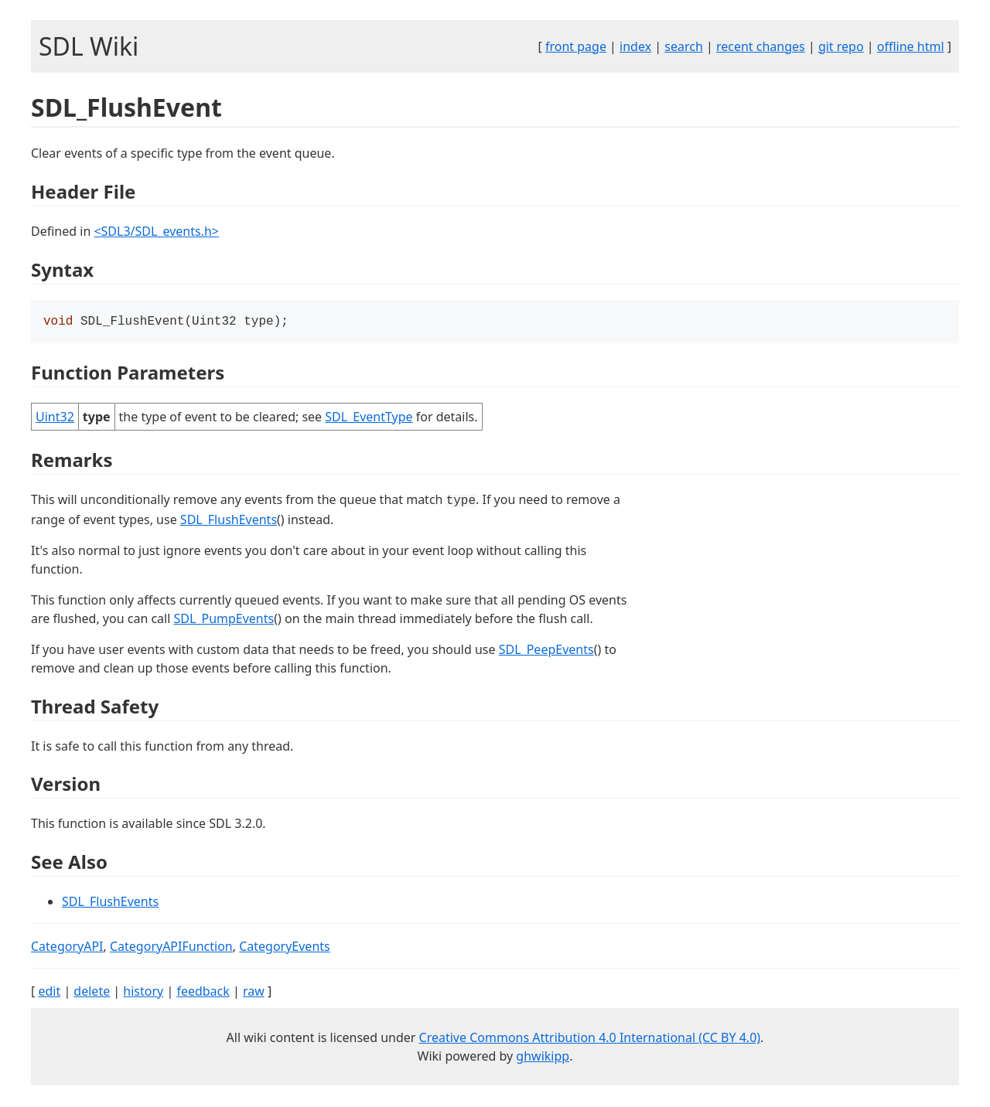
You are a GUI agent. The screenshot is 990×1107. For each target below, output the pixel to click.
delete (91, 992)
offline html (910, 46)
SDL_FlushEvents (228, 521)
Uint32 (55, 418)
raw (254, 992)
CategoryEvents (284, 947)
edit (49, 992)
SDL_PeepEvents (546, 650)
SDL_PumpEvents (224, 619)
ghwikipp (542, 1057)
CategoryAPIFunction (171, 947)
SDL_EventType (368, 418)
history (143, 992)
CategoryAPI (67, 947)
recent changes (760, 46)
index (635, 46)
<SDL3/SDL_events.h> (156, 231)
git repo (841, 46)
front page (575, 46)
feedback (202, 992)
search (683, 46)
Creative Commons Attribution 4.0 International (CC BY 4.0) (590, 1038)
